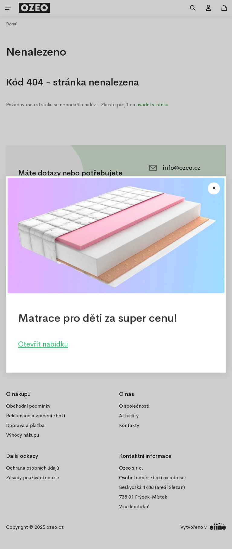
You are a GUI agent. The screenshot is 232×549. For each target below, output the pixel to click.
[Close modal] (214, 188)
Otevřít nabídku (43, 344)
